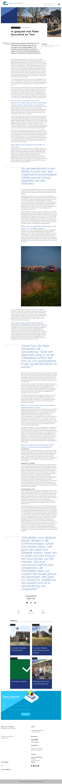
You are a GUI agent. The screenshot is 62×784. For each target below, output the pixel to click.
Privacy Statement (6, 769)
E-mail (4, 710)
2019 (2, 766)
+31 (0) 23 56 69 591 (36, 732)
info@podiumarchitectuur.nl (38, 730)
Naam (4, 705)
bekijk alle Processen (25, 28)
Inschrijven (25, 714)
